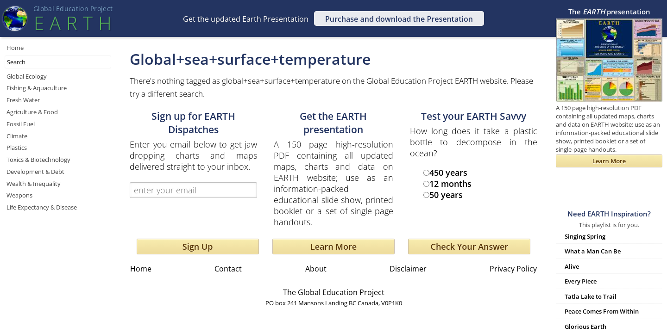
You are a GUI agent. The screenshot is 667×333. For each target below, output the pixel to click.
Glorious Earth (585, 326)
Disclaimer (408, 269)
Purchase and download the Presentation (399, 19)
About (316, 269)
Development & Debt (35, 171)
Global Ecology (26, 76)
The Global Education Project (333, 292)
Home (15, 47)
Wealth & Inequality (33, 183)
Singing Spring (585, 236)
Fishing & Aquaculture (36, 88)
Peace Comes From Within (602, 311)
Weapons (19, 195)
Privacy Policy (513, 269)
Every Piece (581, 281)
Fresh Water (23, 100)
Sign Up (197, 246)
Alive (572, 266)
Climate (16, 136)
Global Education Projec (73, 8)
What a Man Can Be (593, 251)
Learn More (333, 246)
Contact (228, 269)
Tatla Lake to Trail (591, 296)
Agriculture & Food (32, 112)
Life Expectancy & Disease (41, 207)
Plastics (16, 147)
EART (73, 23)
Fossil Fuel (20, 124)
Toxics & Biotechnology (38, 159)
